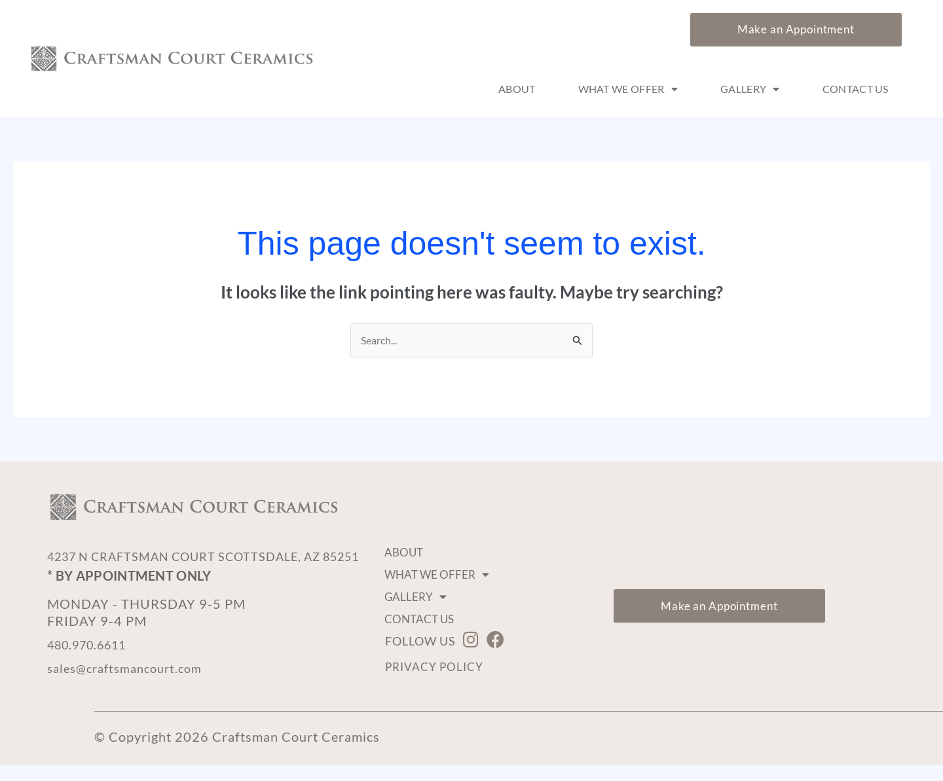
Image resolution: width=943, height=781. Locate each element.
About (517, 88)
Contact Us (856, 88)
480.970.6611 (93, 661)
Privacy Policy (436, 667)
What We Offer (628, 89)
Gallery (750, 89)
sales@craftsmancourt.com (131, 685)
